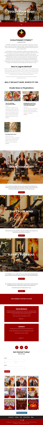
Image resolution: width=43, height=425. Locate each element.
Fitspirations (7, 136)
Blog (32, 417)
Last (16, 362)
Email (5, 365)
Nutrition (7, 106)
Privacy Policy (26, 417)
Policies (17, 417)
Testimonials (20, 291)
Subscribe (7, 371)
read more (7, 117)
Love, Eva (11, 136)
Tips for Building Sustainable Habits (10, 104)
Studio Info (21, 318)
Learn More (21, 192)
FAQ (21, 417)
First (5, 362)
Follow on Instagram (21, 412)
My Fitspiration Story (10, 134)
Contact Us (11, 417)
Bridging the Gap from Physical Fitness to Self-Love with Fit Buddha (30, 104)
